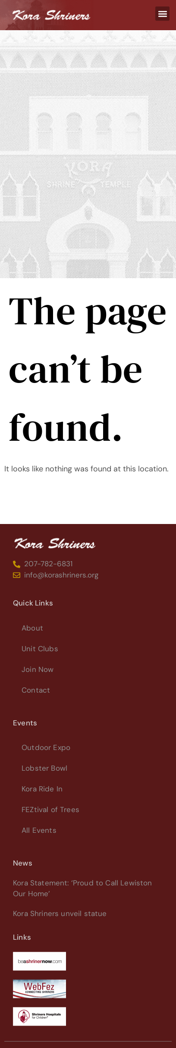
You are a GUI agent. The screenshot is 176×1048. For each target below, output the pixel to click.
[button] (162, 13)
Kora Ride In (42, 789)
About (32, 628)
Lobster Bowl (44, 768)
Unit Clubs (40, 648)
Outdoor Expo (46, 747)
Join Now (37, 669)
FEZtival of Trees (50, 809)
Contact (36, 690)
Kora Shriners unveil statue (60, 913)
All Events (39, 830)
